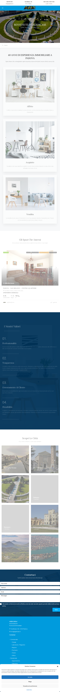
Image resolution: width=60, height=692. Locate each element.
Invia (56, 610)
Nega (30, 681)
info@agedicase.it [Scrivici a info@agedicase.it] (16, 631)
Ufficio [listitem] (13, 655)
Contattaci (12, 635)
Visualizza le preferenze (30, 686)
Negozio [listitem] (14, 647)
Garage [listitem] (13, 642)
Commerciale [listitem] (13, 639)
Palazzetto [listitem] (14, 663)
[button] (57, 666)
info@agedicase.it (9, 3)
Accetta (30, 677)
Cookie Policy (29, 689)
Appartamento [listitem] (15, 661)
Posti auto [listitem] (14, 650)
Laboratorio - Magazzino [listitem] (18, 645)
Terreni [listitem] (13, 653)
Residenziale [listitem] (13, 658)
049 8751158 (9, 1)
